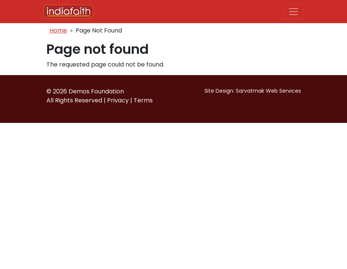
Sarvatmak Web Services (268, 91)
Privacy (118, 100)
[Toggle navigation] (293, 11)
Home (58, 30)
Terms (143, 100)
